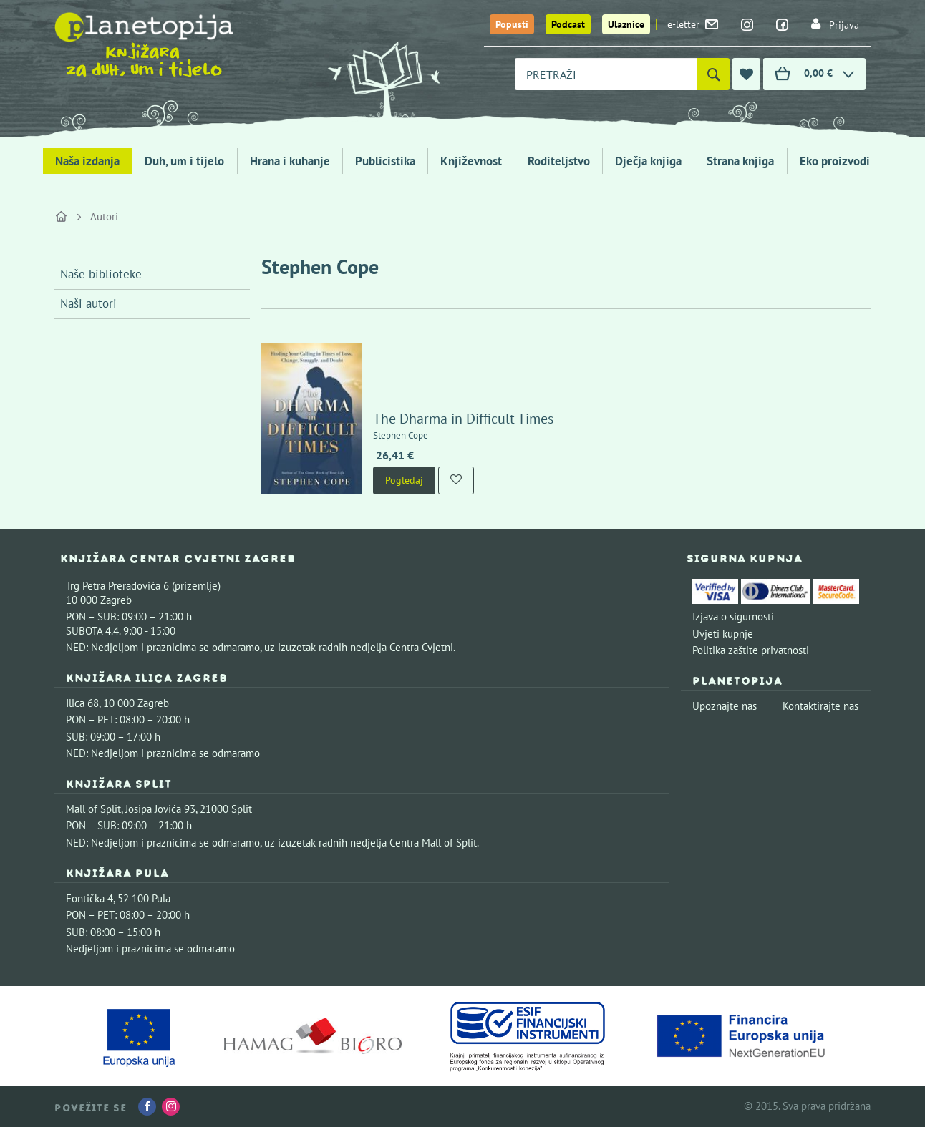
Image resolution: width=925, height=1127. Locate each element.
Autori (104, 216)
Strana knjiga (740, 161)
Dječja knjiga (648, 161)
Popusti (511, 24)
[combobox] (606, 74)
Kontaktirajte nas (820, 706)
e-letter (692, 24)
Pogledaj (404, 480)
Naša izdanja (87, 161)
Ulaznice (626, 24)
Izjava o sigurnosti (733, 616)
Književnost (471, 161)
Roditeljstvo (559, 161)
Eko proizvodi (835, 161)
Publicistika (385, 161)
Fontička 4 (89, 898)
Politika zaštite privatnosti (750, 650)
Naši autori (88, 303)
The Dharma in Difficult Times (463, 418)
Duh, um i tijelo (184, 161)
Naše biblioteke (101, 274)
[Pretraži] (713, 74)
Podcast (568, 24)
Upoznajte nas (724, 706)
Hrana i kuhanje (290, 161)
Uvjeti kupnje (722, 633)
